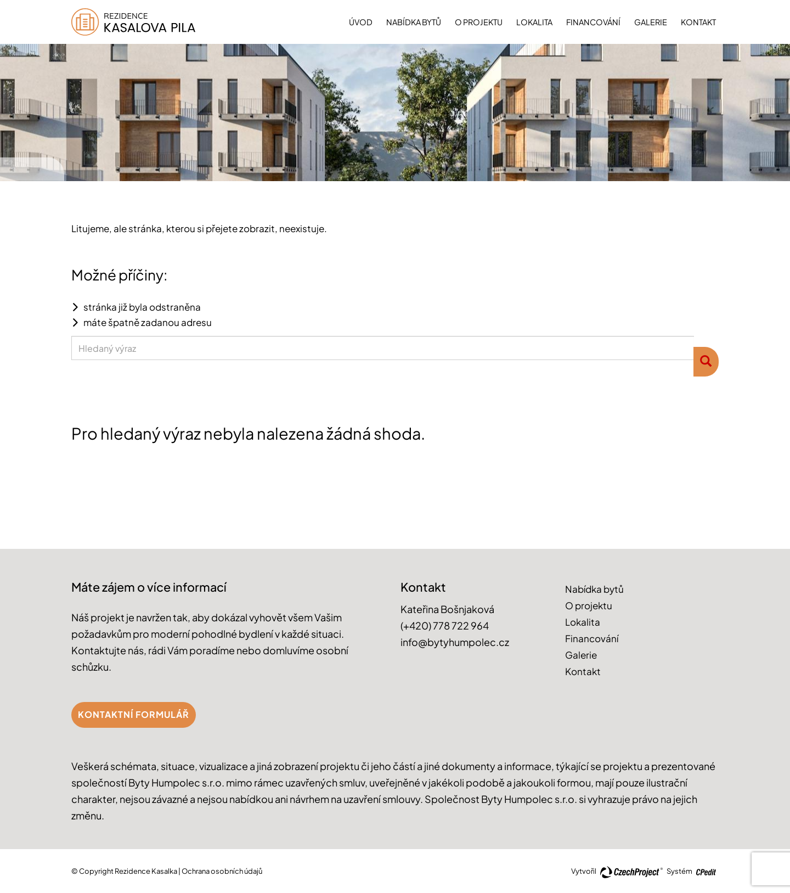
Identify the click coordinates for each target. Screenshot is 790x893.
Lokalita (534, 22)
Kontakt (698, 22)
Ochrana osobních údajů (222, 871)
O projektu (479, 22)
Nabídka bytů (413, 22)
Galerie (650, 22)
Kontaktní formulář (133, 714)
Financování (593, 22)
